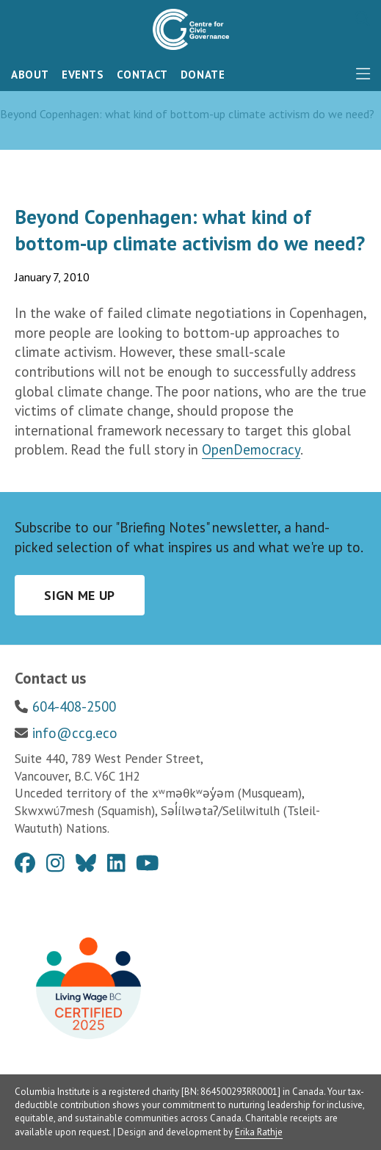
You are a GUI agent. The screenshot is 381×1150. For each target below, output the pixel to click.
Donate (203, 75)
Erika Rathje (259, 1132)
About (30, 75)
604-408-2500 (74, 706)
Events (83, 75)
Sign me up (79, 595)
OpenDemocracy (251, 449)
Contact (142, 75)
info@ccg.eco (74, 733)
